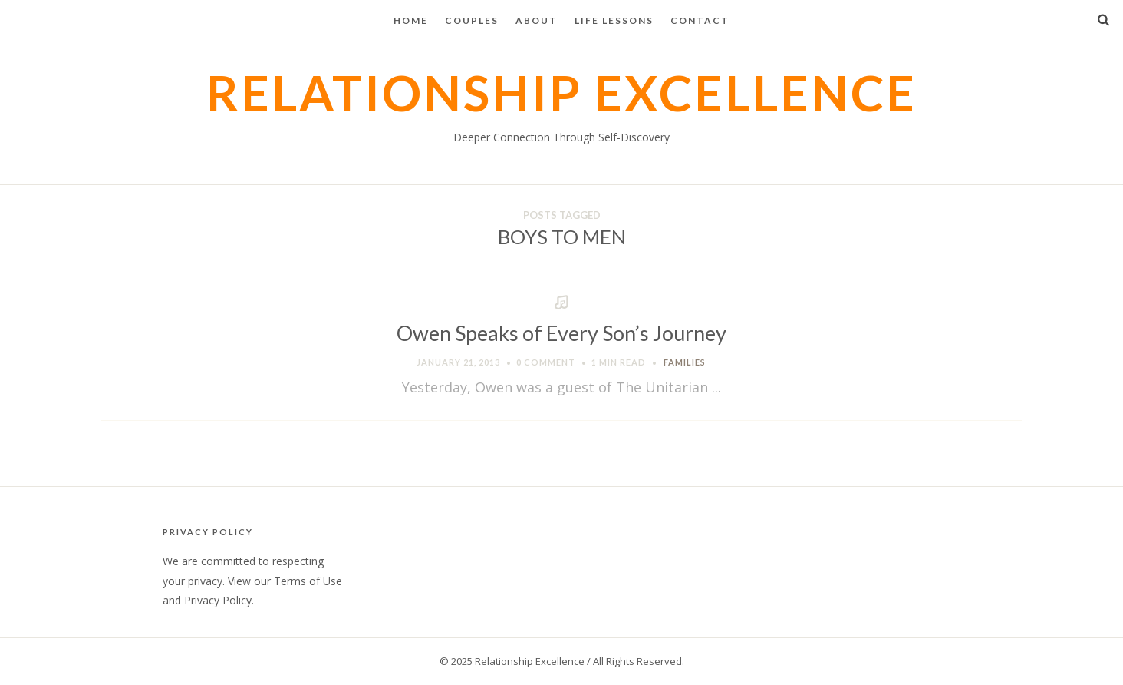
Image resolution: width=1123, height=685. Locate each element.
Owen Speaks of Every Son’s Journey (561, 333)
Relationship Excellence (561, 92)
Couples (472, 20)
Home (411, 20)
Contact (699, 20)
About (536, 20)
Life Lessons (614, 20)
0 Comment (545, 362)
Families (685, 362)
